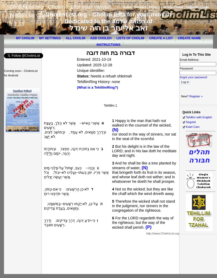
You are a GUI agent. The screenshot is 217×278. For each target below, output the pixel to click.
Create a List (161, 38)
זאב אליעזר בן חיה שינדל (108, 28)
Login (204, 7)
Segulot (191, 122)
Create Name (189, 38)
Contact (140, 7)
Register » (196, 96)
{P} (148, 227)
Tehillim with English (199, 117)
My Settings (50, 38)
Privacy (154, 7)
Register (192, 7)
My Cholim (25, 38)
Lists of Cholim (130, 38)
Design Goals (173, 7)
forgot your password (193, 77)
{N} (115, 130)
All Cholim (75, 38)
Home (127, 7)
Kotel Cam (192, 126)
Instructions (109, 45)
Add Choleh (101, 38)
